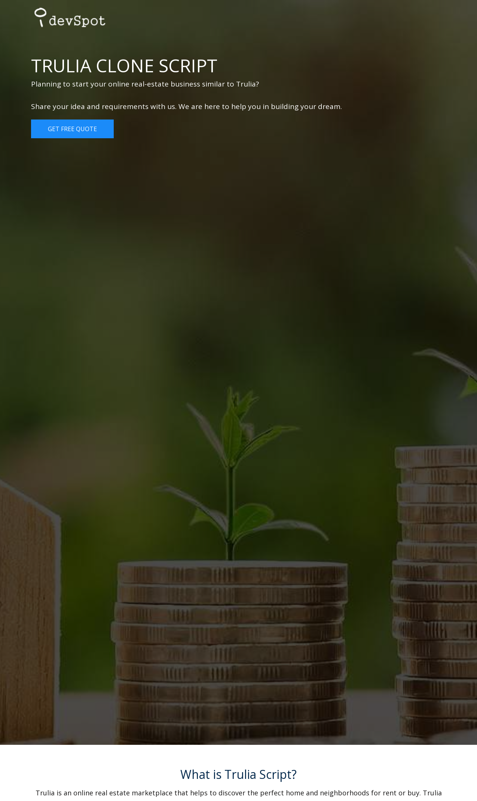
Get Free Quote (72, 129)
